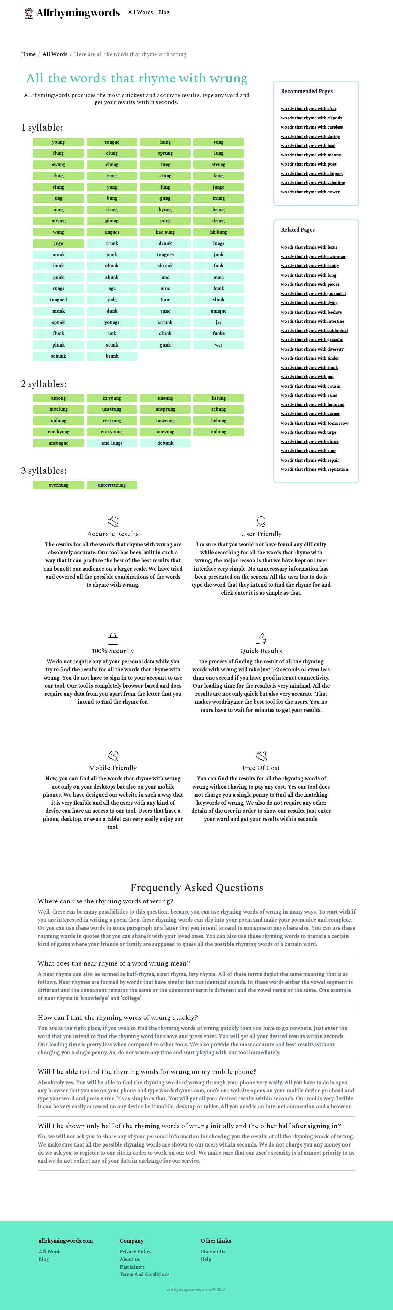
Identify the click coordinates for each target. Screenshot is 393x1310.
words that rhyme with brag (308, 275)
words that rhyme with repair (310, 460)
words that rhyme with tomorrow (315, 423)
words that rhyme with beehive (311, 312)
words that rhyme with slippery (312, 173)
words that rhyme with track (309, 367)
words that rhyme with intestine (312, 321)
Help (206, 1259)
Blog (164, 12)
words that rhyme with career (310, 413)
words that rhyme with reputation (314, 469)
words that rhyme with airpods (311, 118)
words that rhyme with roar (308, 450)
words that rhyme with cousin (310, 386)
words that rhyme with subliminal (314, 330)
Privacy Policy (135, 1252)
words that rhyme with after (308, 108)
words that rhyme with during (310, 136)
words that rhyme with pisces (310, 284)
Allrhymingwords (71, 12)
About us (130, 1259)
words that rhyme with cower (310, 192)
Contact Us (213, 1252)
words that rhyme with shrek (310, 441)
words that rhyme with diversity (312, 349)
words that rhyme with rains (309, 395)
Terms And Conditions (144, 1274)
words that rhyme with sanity (310, 265)
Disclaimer (132, 1267)
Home (28, 54)
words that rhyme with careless (312, 127)
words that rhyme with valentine (313, 182)
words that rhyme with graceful (312, 339)
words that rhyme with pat (307, 376)
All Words (140, 12)
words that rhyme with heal (308, 145)
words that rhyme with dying (309, 302)
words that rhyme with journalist (313, 293)
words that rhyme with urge (308, 432)
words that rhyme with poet (308, 164)
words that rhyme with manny (311, 155)
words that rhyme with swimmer (313, 256)
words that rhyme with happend (312, 404)
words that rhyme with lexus (309, 247)
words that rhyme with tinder (310, 358)
